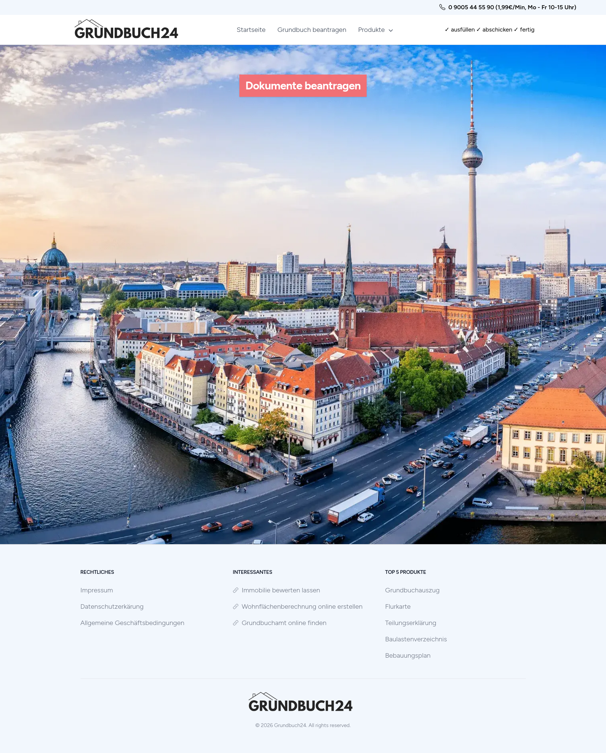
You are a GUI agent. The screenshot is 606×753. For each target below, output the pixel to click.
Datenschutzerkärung (112, 606)
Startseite (251, 30)
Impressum (97, 590)
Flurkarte (398, 606)
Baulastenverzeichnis (416, 639)
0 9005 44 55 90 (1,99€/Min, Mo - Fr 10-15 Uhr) (512, 7)
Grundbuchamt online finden (279, 623)
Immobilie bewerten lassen (276, 590)
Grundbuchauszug (412, 590)
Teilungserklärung (410, 623)
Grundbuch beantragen (312, 30)
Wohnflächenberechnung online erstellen (298, 606)
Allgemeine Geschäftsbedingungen (132, 623)
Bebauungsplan (407, 655)
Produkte (376, 30)
